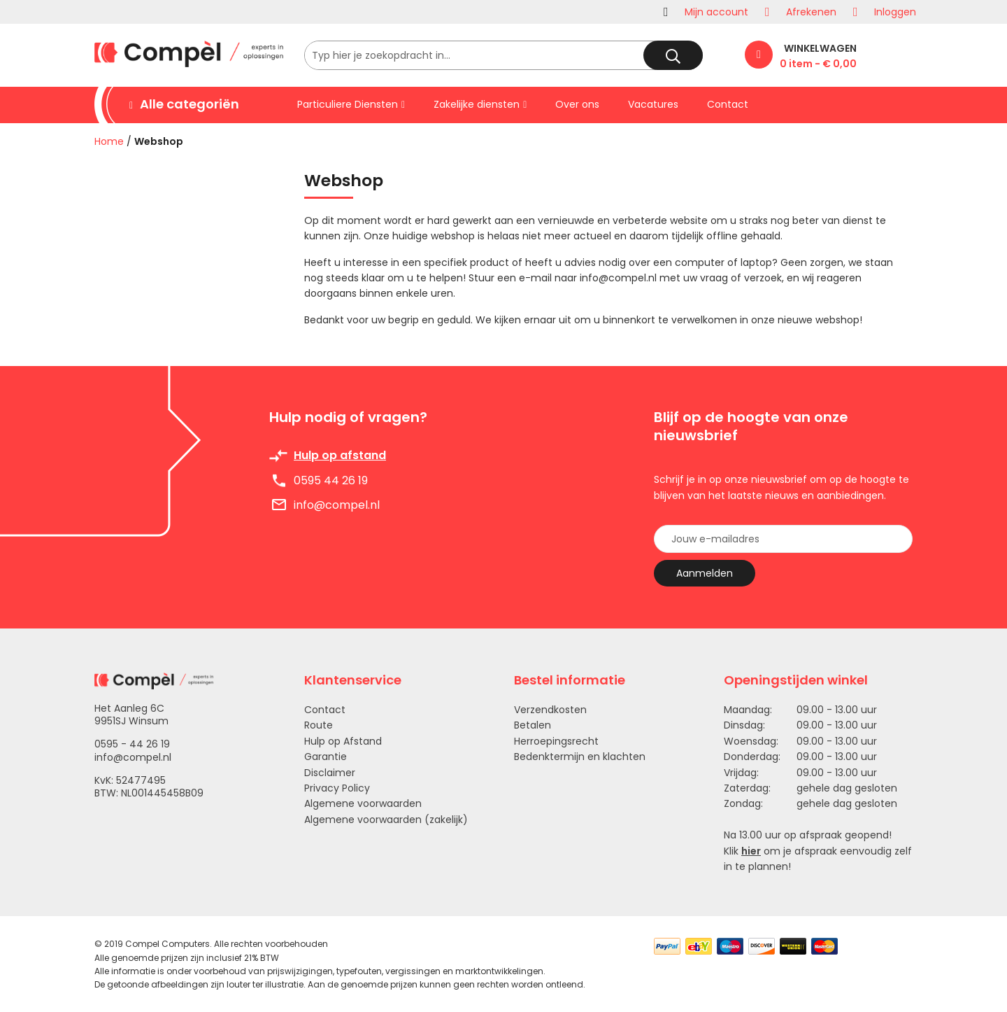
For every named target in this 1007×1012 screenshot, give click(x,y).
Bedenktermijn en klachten (579, 757)
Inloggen (895, 12)
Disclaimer (329, 773)
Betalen (532, 725)
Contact (324, 710)
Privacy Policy (337, 788)
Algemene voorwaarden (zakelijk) (386, 820)
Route (318, 725)
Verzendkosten (550, 710)
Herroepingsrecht (556, 741)
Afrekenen (811, 12)
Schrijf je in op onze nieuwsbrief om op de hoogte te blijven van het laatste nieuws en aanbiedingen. (781, 487)
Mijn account (716, 12)
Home (109, 141)
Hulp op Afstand (343, 741)
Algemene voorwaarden (363, 803)
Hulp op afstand (340, 455)
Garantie (325, 757)
